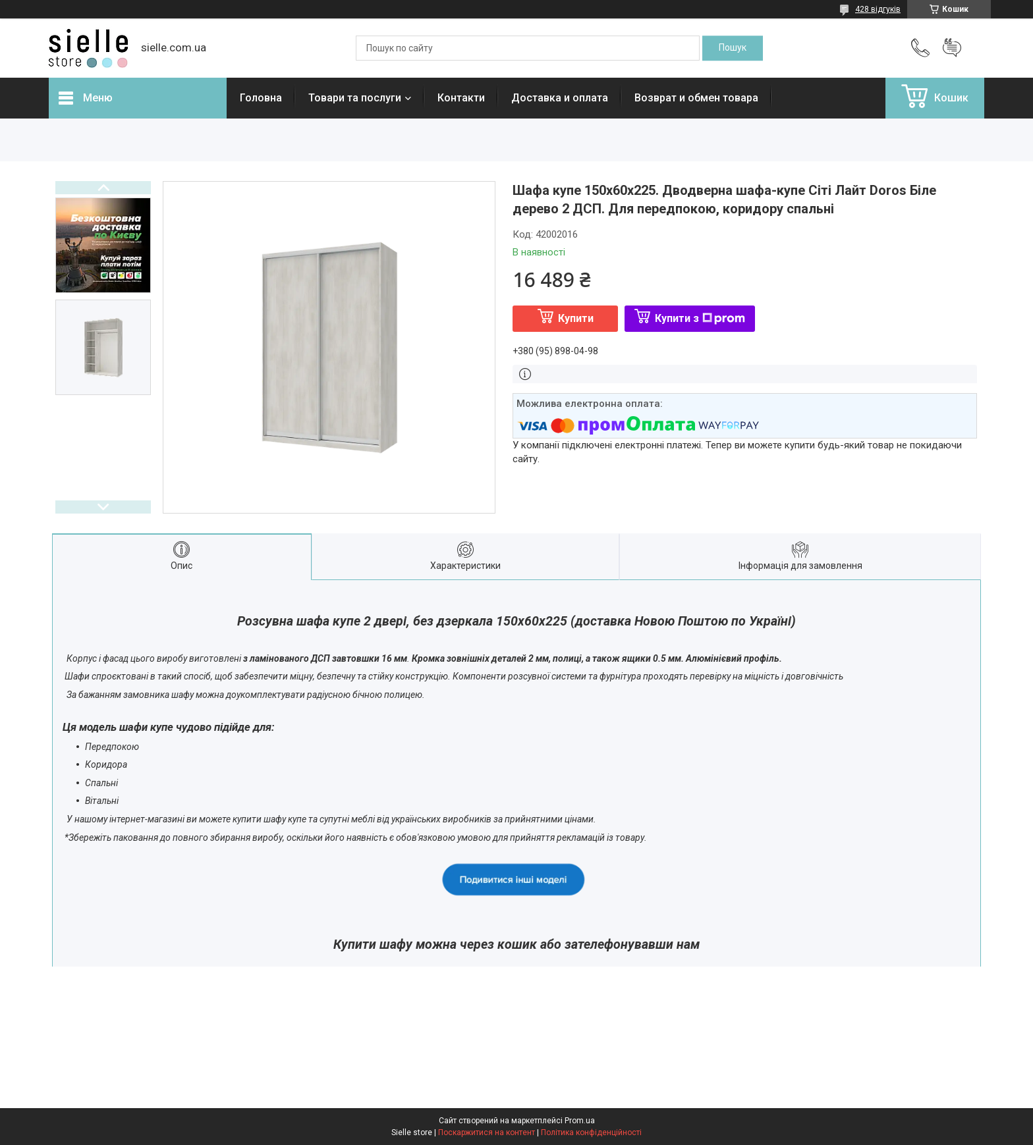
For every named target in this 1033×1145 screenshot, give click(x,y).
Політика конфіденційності (591, 1132)
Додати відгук (952, 48)
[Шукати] (732, 48)
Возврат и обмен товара (696, 98)
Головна (261, 98)
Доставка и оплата (559, 98)
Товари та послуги (354, 98)
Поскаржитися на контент (486, 1132)
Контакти (461, 98)
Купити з (700, 318)
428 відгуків (878, 9)
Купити (576, 318)
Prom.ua (580, 1120)
